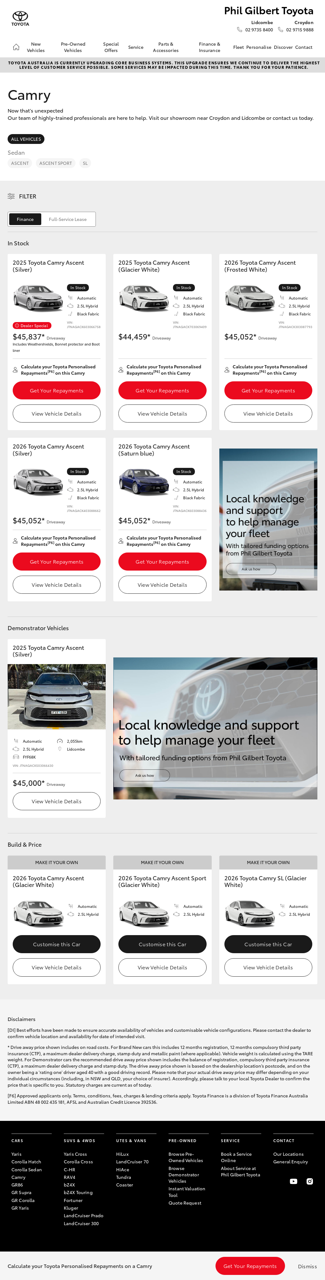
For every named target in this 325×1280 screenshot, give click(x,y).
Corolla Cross (78, 1161)
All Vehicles (26, 139)
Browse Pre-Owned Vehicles (186, 1157)
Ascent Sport (55, 163)
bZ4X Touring (78, 1192)
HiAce (122, 1169)
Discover (283, 47)
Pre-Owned (183, 1140)
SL (85, 163)
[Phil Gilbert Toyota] (20, 18)
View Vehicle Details (56, 413)
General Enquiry (290, 1161)
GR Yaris (20, 1208)
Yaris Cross (75, 1154)
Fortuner (73, 1200)
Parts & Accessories (166, 47)
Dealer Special (34, 325)
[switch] (52, 219)
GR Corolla (23, 1200)
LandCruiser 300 (81, 1223)
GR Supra (21, 1192)
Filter (27, 196)
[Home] (16, 47)
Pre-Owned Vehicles (73, 47)
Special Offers (111, 47)
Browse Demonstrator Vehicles (184, 1174)
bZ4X (69, 1184)
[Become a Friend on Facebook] (277, 1181)
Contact (303, 47)
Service (135, 47)
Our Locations (288, 1154)
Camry (18, 1177)
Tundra (123, 1177)
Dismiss (307, 1266)
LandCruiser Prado (83, 1215)
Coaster (124, 1184)
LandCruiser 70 (132, 1161)
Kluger (71, 1208)
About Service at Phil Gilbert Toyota (240, 1171)
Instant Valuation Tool (187, 1191)
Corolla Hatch (26, 1161)
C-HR (70, 1169)
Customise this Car (57, 943)
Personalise (258, 47)
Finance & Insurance (209, 47)
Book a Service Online (236, 1157)
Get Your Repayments (56, 390)
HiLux (122, 1154)
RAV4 (70, 1177)
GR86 (17, 1184)
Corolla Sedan (26, 1169)
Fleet (238, 47)
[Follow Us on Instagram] (310, 1181)
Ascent (20, 163)
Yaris (16, 1154)
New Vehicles (36, 47)
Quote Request (185, 1202)
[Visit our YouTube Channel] (293, 1181)
